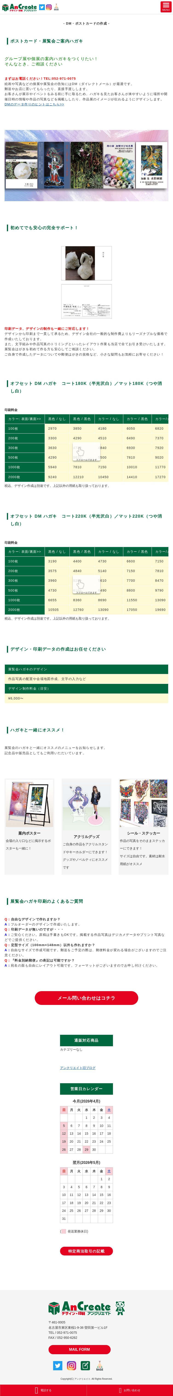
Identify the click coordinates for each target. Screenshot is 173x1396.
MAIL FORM (79, 1349)
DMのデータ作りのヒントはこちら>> (34, 104)
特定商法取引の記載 (86, 1251)
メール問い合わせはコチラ (86, 998)
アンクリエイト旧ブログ (77, 1068)
